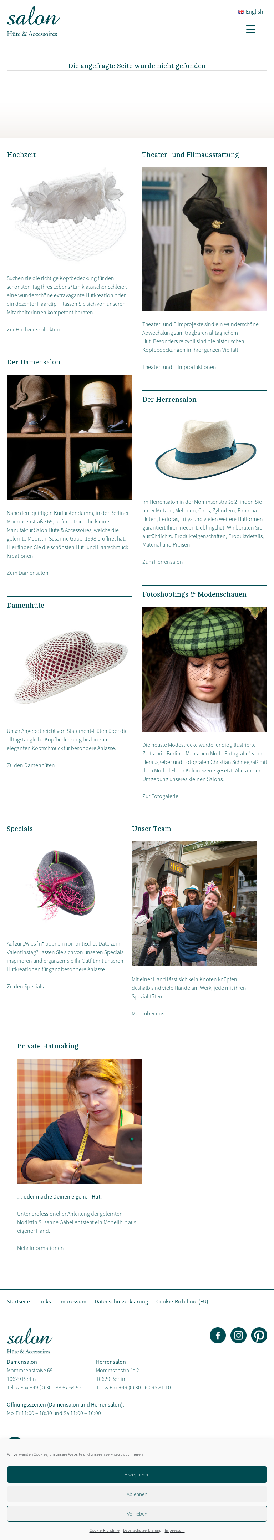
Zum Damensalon (28, 572)
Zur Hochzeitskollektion (34, 329)
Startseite (18, 1301)
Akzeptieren (137, 1474)
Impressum (175, 1530)
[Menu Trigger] (253, 28)
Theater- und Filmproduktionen (179, 366)
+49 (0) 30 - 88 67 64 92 (56, 1387)
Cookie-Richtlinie (105, 1530)
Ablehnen (137, 1494)
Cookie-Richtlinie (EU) (182, 1301)
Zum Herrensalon (162, 561)
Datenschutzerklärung (142, 1530)
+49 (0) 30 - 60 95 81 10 (145, 1387)
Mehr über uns (148, 1013)
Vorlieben (137, 1513)
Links (44, 1301)
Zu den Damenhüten (31, 765)
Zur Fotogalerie (160, 796)
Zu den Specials (25, 986)
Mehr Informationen (40, 1247)
